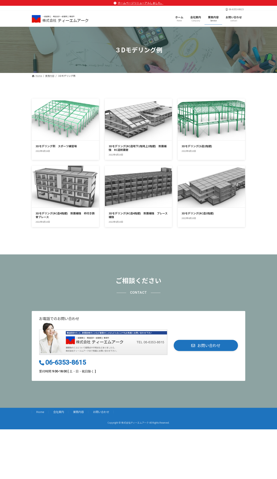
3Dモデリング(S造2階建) (197, 146)
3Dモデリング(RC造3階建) (198, 213)
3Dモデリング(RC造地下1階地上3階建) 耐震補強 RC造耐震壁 (138, 148)
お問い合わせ (101, 412)
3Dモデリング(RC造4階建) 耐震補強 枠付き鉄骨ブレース (65, 215)
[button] (206, 345)
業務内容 (78, 412)
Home (40, 412)
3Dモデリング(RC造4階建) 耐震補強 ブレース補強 (138, 215)
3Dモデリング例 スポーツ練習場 (56, 146)
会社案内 (58, 412)
